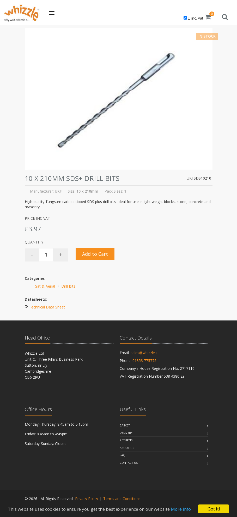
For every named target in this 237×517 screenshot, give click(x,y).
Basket (125, 425)
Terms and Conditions (122, 498)
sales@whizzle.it (144, 352)
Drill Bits (68, 286)
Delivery (126, 433)
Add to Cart (95, 254)
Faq (122, 455)
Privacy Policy (86, 498)
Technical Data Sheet (47, 307)
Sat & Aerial (45, 286)
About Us (127, 448)
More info (181, 509)
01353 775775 (144, 360)
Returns (126, 440)
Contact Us (129, 463)
